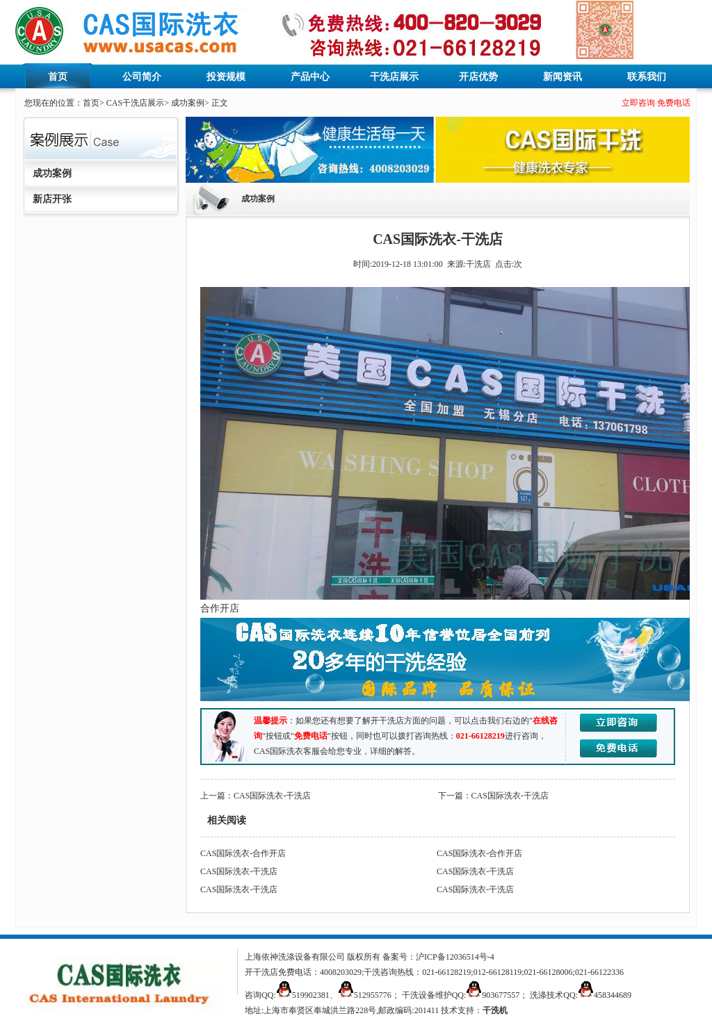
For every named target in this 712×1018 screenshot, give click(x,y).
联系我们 (646, 77)
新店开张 (52, 199)
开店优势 (478, 77)
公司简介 (141, 77)
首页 (57, 77)
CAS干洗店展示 (135, 103)
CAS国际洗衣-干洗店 (272, 796)
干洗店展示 (394, 77)
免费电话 (673, 103)
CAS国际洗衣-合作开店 (243, 853)
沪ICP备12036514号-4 (455, 957)
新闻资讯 (562, 77)
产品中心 (310, 77)
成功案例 (187, 103)
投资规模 (226, 77)
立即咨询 (638, 103)
